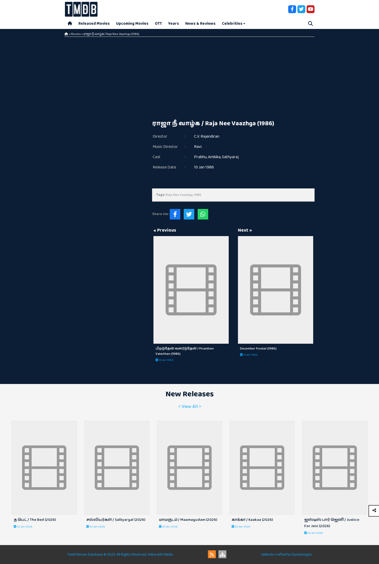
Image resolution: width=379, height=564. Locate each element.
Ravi (198, 146)
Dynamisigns (302, 554)
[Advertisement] (233, 79)
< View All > (189, 406)
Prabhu (200, 157)
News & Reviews (200, 24)
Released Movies (94, 24)
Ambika (214, 157)
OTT (158, 24)
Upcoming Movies (132, 24)
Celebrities (232, 24)
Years (173, 24)
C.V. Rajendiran (206, 136)
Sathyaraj (230, 157)
